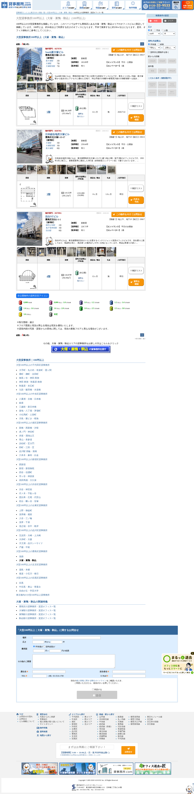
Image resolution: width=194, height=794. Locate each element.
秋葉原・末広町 (26, 386)
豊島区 (74, 734)
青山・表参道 (25, 439)
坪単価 (152, 44)
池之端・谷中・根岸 (29, 526)
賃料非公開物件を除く (158, 52)
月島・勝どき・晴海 (29, 418)
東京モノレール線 (154, 717)
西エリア (88, 719)
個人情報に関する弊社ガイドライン (91, 681)
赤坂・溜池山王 (26, 435)
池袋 (21, 556)
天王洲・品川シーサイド (31, 543)
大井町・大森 (25, 539)
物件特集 (43, 728)
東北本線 (103, 731)
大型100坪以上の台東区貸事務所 (31, 505)
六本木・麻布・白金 (29, 455)
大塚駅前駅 (50, 66)
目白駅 (48, 231)
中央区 (74, 719)
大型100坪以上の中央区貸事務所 (31, 394)
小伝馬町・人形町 (27, 414)
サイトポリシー (46, 724)
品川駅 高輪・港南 (28, 451)
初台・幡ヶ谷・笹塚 (29, 501)
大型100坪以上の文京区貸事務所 (31, 564)
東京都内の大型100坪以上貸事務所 (33, 595)
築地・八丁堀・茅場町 (30, 411)
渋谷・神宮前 (25, 489)
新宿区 (74, 724)
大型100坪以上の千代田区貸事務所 (33, 365)
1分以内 (152, 61)
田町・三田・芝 (26, 447)
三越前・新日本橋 (27, 407)
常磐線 (102, 739)
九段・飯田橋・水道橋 (30, 390)
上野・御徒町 (25, 510)
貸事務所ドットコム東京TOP (26, 12)
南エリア (88, 722)
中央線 (102, 722)
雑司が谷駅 (50, 225)
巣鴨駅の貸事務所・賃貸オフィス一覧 (37, 614)
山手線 (102, 717)
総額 (161, 44)
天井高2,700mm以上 (171, 84)
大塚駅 (48, 64)
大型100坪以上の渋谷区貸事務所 (31, 484)
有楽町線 (121, 729)
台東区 (74, 729)
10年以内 (172, 71)
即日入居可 (162, 85)
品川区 (74, 731)
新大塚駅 (49, 61)
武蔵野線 (103, 736)
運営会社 (43, 714)
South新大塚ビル (54, 52)
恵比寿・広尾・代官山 (30, 497)
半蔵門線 (121, 731)
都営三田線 (135, 719)
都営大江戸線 (136, 722)
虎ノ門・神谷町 (26, 432)
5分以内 (162, 61)
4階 (48, 276)
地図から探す (45, 735)
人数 (165, 30)
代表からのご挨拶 (47, 717)
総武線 (102, 724)
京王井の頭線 (152, 722)
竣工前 (162, 71)
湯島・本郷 (24, 570)
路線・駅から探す (106, 714)
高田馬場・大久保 (27, 480)
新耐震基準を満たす (152, 84)
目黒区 (74, 739)
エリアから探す (78, 714)
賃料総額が (49, 647)
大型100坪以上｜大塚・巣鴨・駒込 (59, 12)
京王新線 (151, 724)
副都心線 (121, 734)
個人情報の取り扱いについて (52, 722)
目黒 (21, 583)
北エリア (88, 724)
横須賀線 (103, 734)
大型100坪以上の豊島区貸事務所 (31, 551)
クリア (170, 21)
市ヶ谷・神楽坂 (26, 476)
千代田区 (75, 717)
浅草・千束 (24, 522)
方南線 (120, 722)
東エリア (88, 717)
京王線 (150, 719)
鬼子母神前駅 (51, 228)
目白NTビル (51, 216)
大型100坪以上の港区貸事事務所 (31, 423)
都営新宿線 (135, 724)
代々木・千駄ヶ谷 (27, 493)
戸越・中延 (24, 547)
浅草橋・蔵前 (25, 514)
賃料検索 (43, 732)
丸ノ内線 (121, 719)
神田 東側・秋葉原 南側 (30, 382)
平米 (157, 30)
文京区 (74, 736)
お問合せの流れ (26, 717)
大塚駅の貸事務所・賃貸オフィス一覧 (37, 610)
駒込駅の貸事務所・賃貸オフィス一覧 (37, 618)
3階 (48, 194)
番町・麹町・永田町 (29, 374)
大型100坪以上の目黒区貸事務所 (31, 578)
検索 (155, 21)
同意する (97, 690)
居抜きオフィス (171, 92)
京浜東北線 (104, 719)
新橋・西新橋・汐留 (29, 428)
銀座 (21, 403)
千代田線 (121, 739)
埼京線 (102, 729)
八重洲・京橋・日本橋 (30, 399)
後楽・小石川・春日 (29, 573)
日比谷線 (121, 726)
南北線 (120, 736)
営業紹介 (43, 719)
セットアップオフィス (162, 92)
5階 (48, 112)
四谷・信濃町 (25, 472)
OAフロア (152, 92)
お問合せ (23, 719)
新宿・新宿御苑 (26, 468)
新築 (152, 71)
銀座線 (120, 717)
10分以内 (172, 61)
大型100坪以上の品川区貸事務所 (31, 530)
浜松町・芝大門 (26, 443)
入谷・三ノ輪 (25, 518)
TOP (21, 714)
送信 (97, 695)
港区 (73, 722)
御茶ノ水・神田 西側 (29, 378)
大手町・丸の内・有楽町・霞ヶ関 (35, 370)
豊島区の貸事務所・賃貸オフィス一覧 (37, 606)
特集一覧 (42, 12)
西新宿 (22, 464)
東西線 (120, 724)
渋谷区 (74, 726)
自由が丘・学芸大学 (29, 591)
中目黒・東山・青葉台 (30, 587)
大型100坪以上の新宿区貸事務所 (31, 459)
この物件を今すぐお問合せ (129, 50)
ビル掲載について (26, 721)
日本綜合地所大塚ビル (57, 134)
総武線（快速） (105, 726)
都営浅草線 (135, 717)
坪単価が (38, 647)
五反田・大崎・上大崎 (30, 535)
